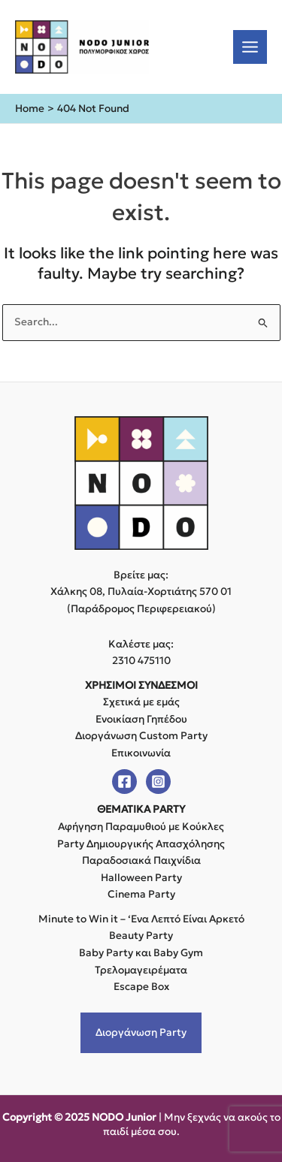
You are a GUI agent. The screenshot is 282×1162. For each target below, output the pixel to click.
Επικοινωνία (141, 753)
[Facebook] (124, 781)
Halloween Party (141, 877)
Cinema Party (141, 894)
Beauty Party (141, 935)
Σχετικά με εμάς (141, 702)
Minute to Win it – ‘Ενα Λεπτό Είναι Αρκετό (141, 919)
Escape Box (141, 986)
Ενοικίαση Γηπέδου (141, 719)
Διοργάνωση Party (141, 1032)
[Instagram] (158, 781)
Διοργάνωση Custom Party (141, 735)
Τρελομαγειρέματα (141, 970)
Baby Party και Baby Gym (141, 952)
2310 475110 (141, 660)
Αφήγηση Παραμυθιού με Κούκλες (141, 826)
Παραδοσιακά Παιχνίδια (141, 860)
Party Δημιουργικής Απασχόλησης (141, 844)
